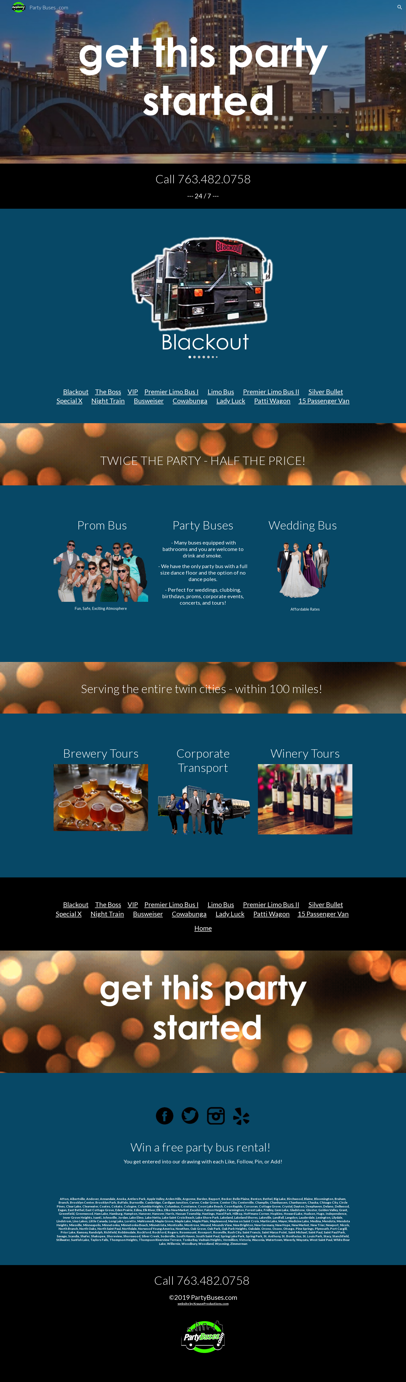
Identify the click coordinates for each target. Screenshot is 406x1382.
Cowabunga (190, 400)
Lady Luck (230, 400)
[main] (203, 186)
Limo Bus (221, 391)
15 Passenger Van (324, 400)
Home (203, 928)
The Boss (108, 391)
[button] (400, 7)
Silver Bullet (325, 391)
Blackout (76, 391)
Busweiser (149, 400)
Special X (69, 400)
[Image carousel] (203, 286)
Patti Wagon (272, 400)
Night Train (108, 400)
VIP (133, 391)
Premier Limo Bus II (271, 391)
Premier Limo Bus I (171, 391)
